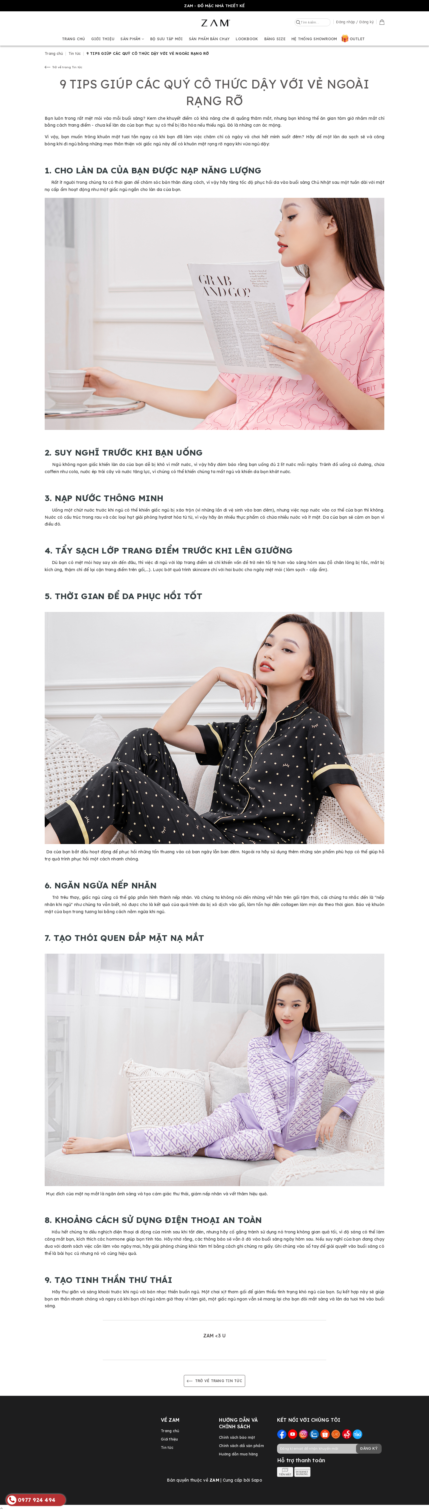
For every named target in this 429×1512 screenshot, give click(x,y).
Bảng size (274, 39)
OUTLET (357, 39)
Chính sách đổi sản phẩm (241, 1445)
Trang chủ (73, 39)
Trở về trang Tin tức (64, 67)
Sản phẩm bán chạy (209, 39)
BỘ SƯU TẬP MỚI (166, 39)
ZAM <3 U (214, 1336)
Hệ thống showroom (314, 39)
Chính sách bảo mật (237, 1437)
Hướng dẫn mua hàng (238, 1454)
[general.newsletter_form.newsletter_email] (329, 1449)
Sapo (256, 1480)
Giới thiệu (103, 39)
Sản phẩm (132, 39)
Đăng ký (368, 1448)
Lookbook (247, 39)
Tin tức (167, 1447)
